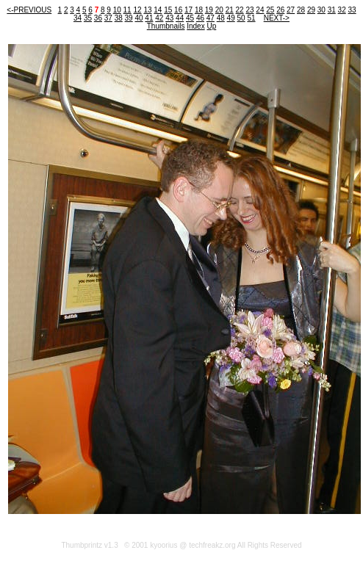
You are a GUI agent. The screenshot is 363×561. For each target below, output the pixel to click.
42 (159, 18)
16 (178, 10)
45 (190, 18)
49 (231, 18)
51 (251, 18)
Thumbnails (166, 26)
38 (119, 18)
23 (249, 10)
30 (321, 10)
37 (108, 18)
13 (147, 10)
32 (342, 10)
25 (270, 10)
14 (158, 10)
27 (291, 10)
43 (169, 18)
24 (260, 10)
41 (149, 18)
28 (301, 10)
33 (352, 10)
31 (332, 10)
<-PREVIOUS (29, 10)
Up (211, 26)
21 (230, 10)
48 (221, 18)
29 (311, 10)
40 (138, 18)
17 (188, 10)
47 (210, 18)
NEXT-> (277, 18)
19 (209, 10)
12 (137, 10)
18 (199, 10)
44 (180, 18)
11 (127, 10)
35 (88, 18)
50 (241, 18)
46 (200, 18)
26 (280, 10)
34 (77, 18)
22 (240, 10)
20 (219, 10)
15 (168, 10)
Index (195, 26)
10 (117, 10)
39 (129, 18)
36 (98, 18)
